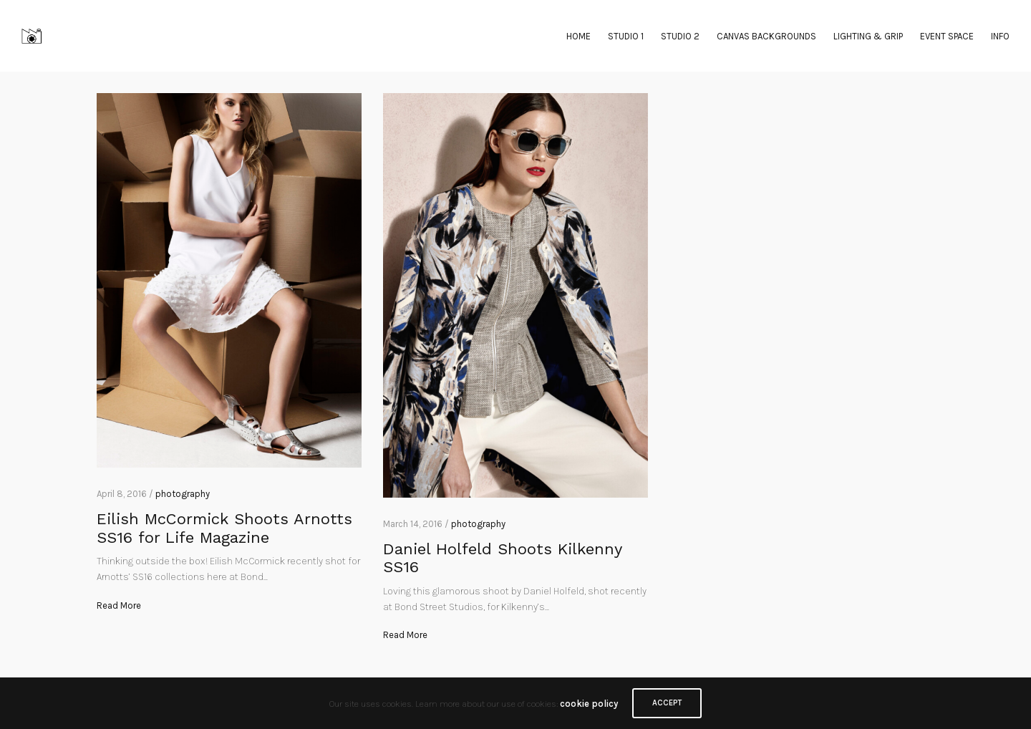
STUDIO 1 (626, 36)
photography (182, 493)
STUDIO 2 (680, 36)
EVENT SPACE (947, 36)
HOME (578, 36)
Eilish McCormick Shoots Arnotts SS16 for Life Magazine (224, 528)
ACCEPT (667, 703)
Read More (119, 605)
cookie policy (589, 703)
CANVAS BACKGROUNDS (766, 36)
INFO (1000, 36)
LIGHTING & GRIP (868, 36)
